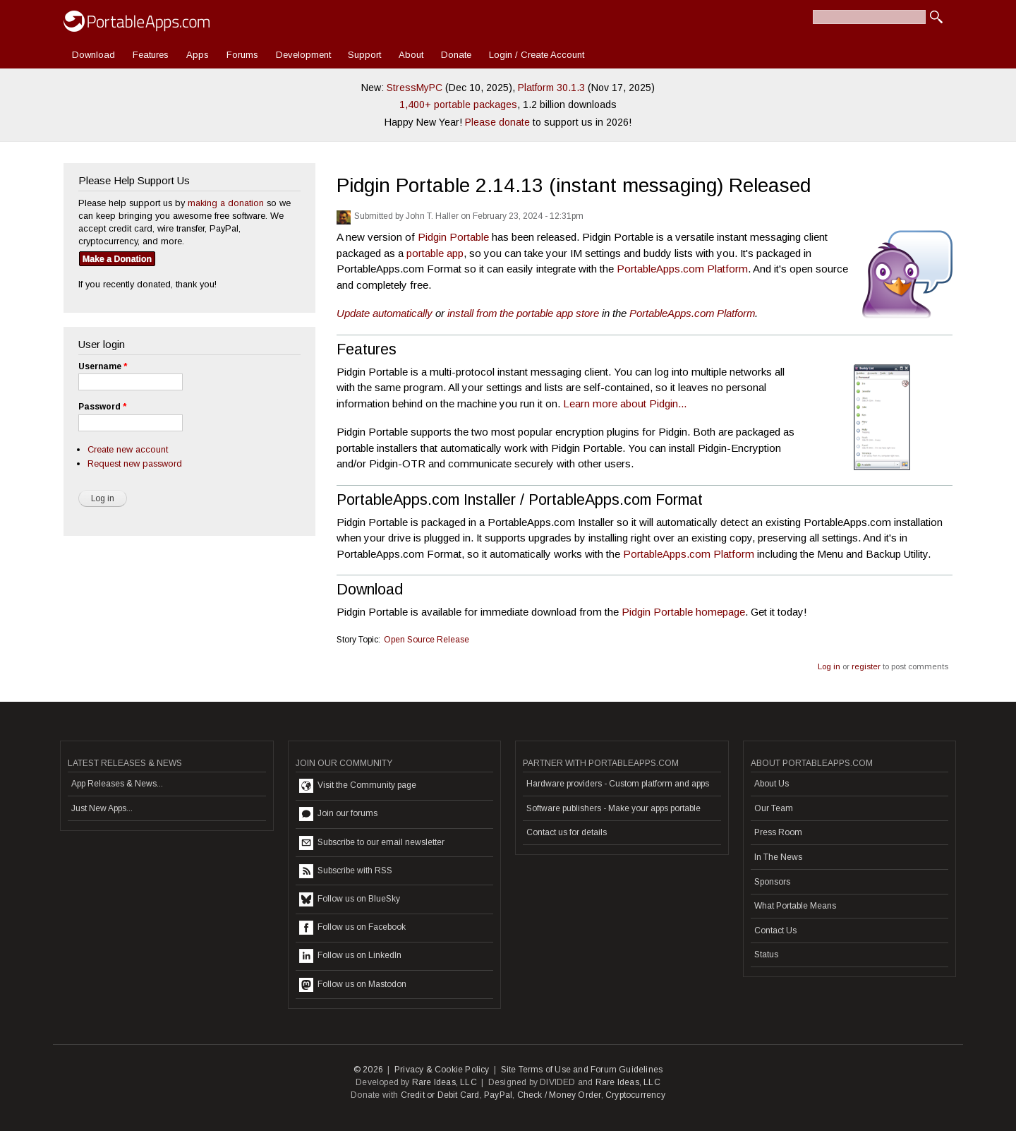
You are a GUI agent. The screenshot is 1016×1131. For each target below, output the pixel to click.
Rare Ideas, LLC (444, 1082)
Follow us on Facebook (352, 928)
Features (151, 54)
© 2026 (368, 1070)
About (411, 54)
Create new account (127, 449)
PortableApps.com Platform (682, 269)
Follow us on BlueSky (349, 899)
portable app (435, 253)
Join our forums (338, 814)
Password (102, 407)
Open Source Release (426, 640)
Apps (197, 54)
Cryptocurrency (635, 1095)
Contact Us (775, 930)
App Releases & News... (117, 784)
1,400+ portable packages (458, 104)
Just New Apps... (102, 808)
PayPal (498, 1095)
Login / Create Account (536, 54)
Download (93, 54)
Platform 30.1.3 (551, 87)
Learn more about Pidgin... (625, 403)
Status (766, 954)
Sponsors (772, 882)
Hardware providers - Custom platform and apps (617, 784)
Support (364, 54)
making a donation (226, 203)
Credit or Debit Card (440, 1095)
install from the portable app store (523, 313)
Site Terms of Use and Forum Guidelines (582, 1070)
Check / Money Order (559, 1095)
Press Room (778, 832)
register (866, 666)
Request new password (134, 463)
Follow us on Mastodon (352, 985)
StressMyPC (414, 87)
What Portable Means (795, 906)
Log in (829, 666)
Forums (242, 54)
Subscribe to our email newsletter (372, 843)
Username (102, 366)
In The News (778, 857)
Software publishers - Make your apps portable (613, 808)
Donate (456, 54)
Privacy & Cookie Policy (442, 1070)
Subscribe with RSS (345, 871)
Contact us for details (566, 832)
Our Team (773, 808)
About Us (771, 784)
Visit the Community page (357, 786)
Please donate (497, 122)
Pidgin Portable (453, 237)
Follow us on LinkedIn (350, 956)
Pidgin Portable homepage (683, 612)
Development (303, 54)
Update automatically (385, 313)
